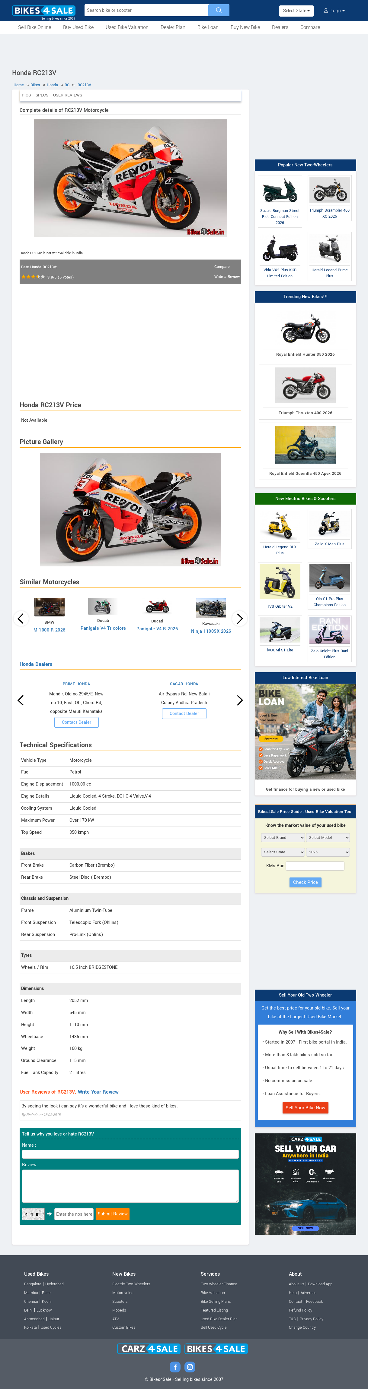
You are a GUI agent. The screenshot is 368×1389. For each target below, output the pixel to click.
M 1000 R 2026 (50, 630)
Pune (46, 1293)
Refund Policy (300, 1310)
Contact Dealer (76, 722)
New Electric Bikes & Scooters (305, 499)
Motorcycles (122, 1293)
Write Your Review (98, 1091)
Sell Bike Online (34, 27)
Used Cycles (51, 1327)
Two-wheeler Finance (219, 1284)
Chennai (31, 1301)
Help (293, 1293)
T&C (292, 1319)
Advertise (308, 1293)
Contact (295, 1301)
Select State (296, 11)
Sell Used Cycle (214, 1327)
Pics (26, 95)
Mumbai (31, 1293)
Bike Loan (208, 27)
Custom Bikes (123, 1327)
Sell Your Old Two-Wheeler (305, 995)
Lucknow (44, 1310)
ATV (115, 1319)
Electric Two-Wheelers (131, 1284)
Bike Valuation (213, 1293)
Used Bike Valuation (127, 27)
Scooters (119, 1301)
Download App (320, 1284)
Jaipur (54, 1319)
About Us (296, 1284)
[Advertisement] (184, 50)
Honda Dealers (36, 664)
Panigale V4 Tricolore (103, 628)
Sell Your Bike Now (305, 1107)
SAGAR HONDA (184, 684)
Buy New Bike (245, 27)
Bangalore (32, 1284)
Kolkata (30, 1327)
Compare (310, 27)
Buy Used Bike (78, 27)
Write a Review (227, 276)
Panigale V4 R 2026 (157, 629)
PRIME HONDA (76, 684)
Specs (42, 95)
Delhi (28, 1310)
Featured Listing (214, 1310)
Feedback (314, 1301)
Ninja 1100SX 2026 (211, 631)
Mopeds (119, 1310)
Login (334, 11)
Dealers (280, 27)
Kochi (47, 1301)
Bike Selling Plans (216, 1301)
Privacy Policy (311, 1319)
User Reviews (67, 95)
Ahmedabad (34, 1319)
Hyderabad (54, 1284)
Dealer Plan (173, 27)
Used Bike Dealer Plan (219, 1319)
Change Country (302, 1327)
